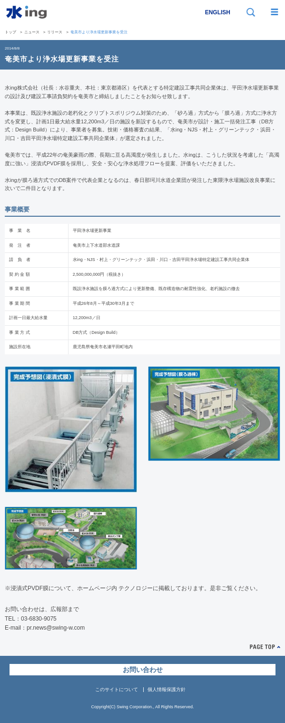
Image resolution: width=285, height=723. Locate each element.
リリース (54, 32)
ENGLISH (217, 12)
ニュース (31, 32)
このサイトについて (116, 689)
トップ (10, 32)
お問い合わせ (143, 669)
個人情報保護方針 (166, 689)
